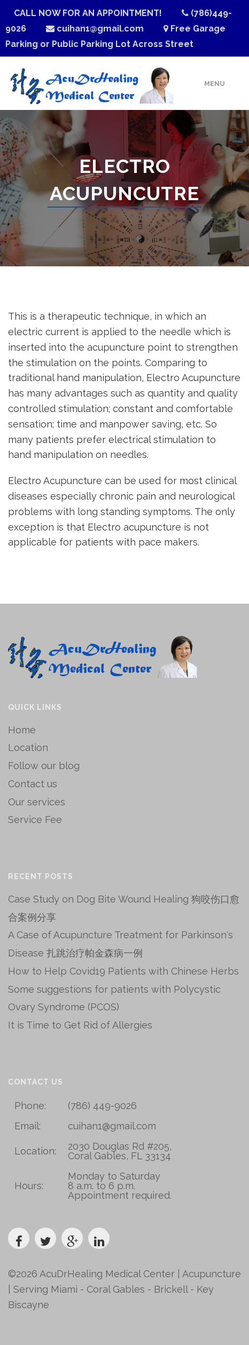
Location (28, 747)
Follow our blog (44, 765)
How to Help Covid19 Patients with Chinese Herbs (123, 971)
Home (22, 729)
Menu (214, 84)
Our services (36, 802)
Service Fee (35, 819)
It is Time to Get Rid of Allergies (80, 1025)
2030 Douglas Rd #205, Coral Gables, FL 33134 (120, 1151)
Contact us (32, 783)
